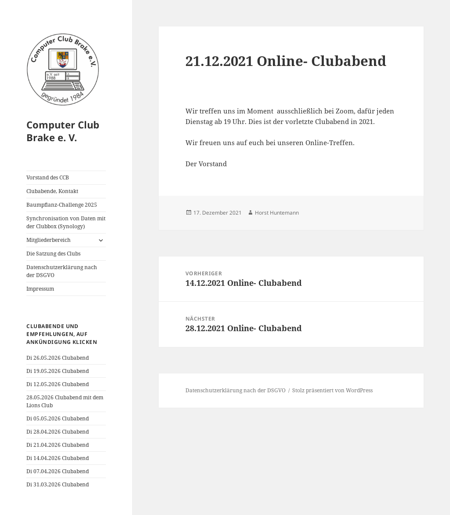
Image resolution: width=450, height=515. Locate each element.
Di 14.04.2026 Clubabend (57, 458)
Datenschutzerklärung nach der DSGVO (61, 271)
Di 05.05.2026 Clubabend (57, 418)
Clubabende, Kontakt (52, 191)
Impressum (40, 288)
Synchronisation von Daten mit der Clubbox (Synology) (65, 222)
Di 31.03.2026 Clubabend (57, 484)
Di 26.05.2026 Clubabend (57, 358)
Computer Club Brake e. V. (62, 131)
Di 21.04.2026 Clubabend (57, 445)
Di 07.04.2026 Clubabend (57, 471)
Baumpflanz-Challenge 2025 (61, 204)
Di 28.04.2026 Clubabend (57, 431)
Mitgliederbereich (48, 240)
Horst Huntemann (277, 212)
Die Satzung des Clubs (53, 253)
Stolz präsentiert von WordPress (332, 390)
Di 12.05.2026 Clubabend (57, 384)
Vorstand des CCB (47, 177)
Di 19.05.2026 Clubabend (57, 371)
